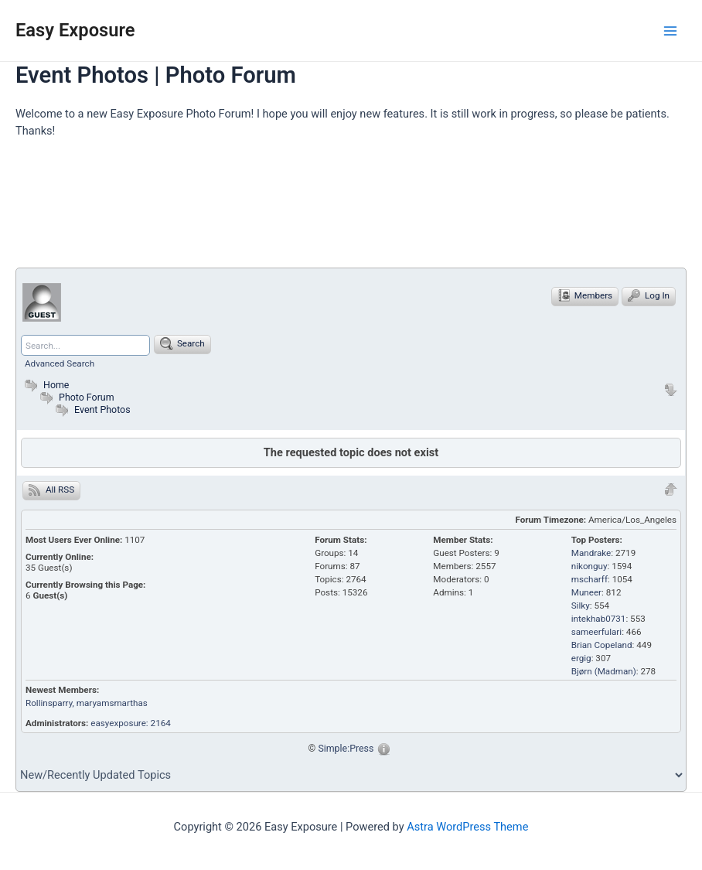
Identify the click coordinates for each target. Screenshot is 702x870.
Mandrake (591, 553)
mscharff (589, 579)
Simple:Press (345, 748)
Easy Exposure (75, 30)
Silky (580, 605)
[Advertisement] (296, 209)
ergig (581, 658)
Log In (649, 295)
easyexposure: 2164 (130, 723)
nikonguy (589, 566)
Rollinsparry (49, 703)
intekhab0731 (598, 618)
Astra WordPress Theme (467, 827)
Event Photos (102, 409)
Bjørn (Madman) (603, 671)
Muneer (586, 592)
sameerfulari (596, 631)
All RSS (51, 489)
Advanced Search (59, 363)
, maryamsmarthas (110, 703)
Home (45, 385)
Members (584, 295)
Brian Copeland (601, 645)
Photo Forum (75, 397)
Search (182, 343)
